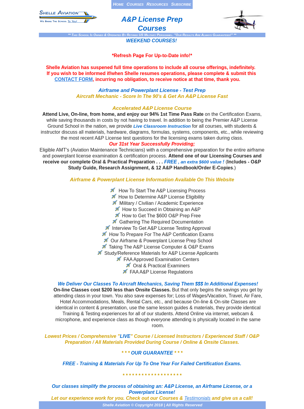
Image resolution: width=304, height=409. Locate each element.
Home (118, 4)
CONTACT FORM (74, 79)
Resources (157, 4)
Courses (134, 4)
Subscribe (181, 4)
